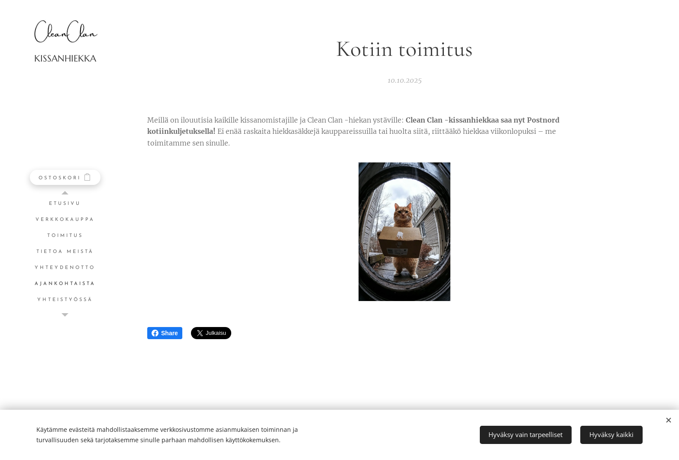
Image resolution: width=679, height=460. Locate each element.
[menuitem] (65, 204)
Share (165, 333)
